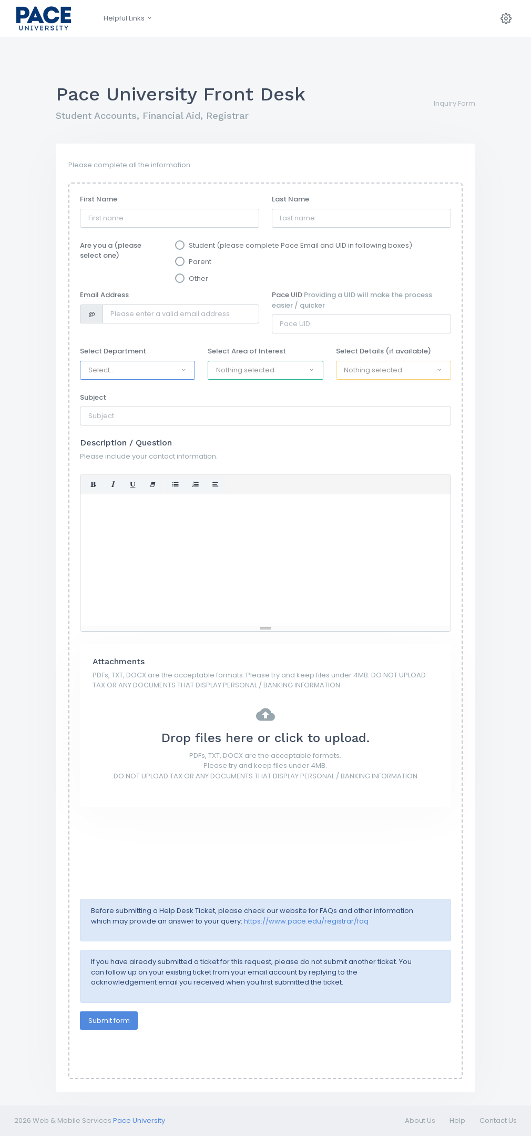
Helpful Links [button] (128, 18)
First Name (98, 199)
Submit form (109, 1021)
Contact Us (498, 1120)
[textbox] (265, 560)
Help (457, 1120)
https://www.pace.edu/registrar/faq (306, 921)
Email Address (104, 295)
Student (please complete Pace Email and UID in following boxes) (300, 245)
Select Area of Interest (247, 351)
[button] (137, 370)
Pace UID (352, 300)
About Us (420, 1120)
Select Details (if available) (383, 351)
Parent (200, 262)
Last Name (290, 199)
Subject (93, 397)
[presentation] (160, 840)
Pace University (139, 1120)
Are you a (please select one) (110, 250)
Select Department (113, 351)
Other (198, 278)
